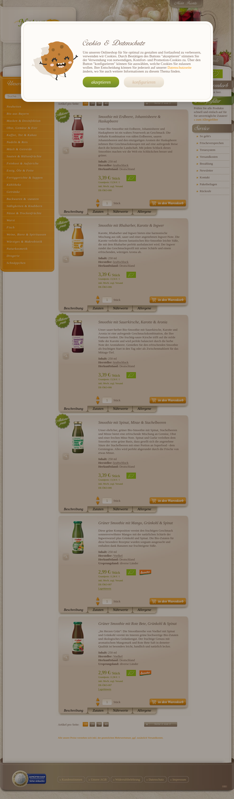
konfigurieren (143, 82)
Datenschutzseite (180, 67)
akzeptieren (101, 82)
